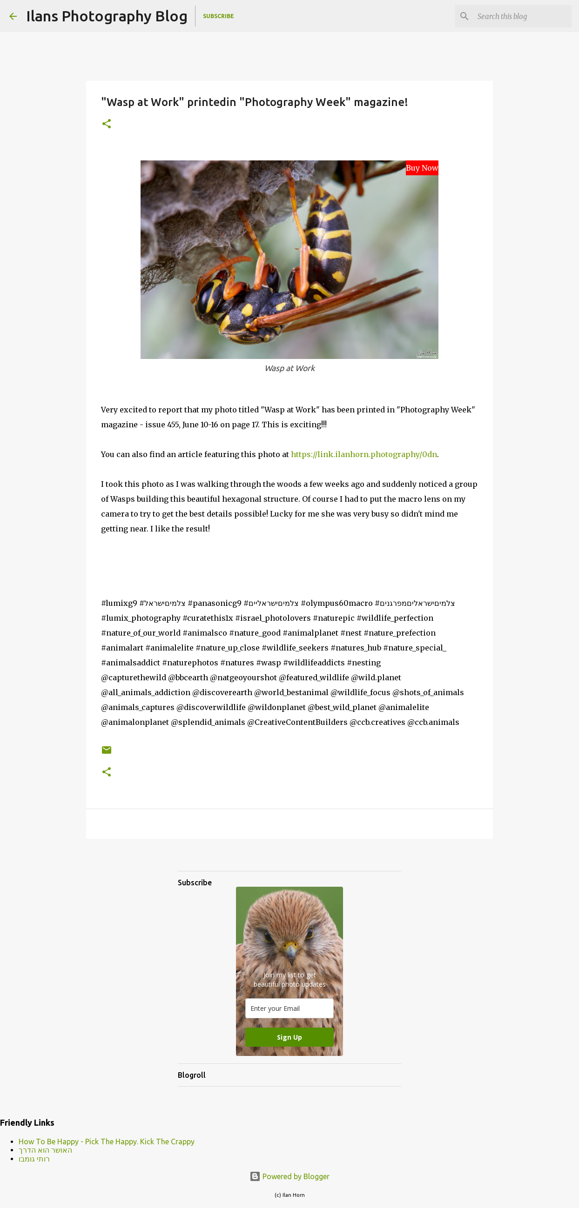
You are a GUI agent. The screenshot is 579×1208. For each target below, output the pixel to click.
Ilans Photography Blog (107, 15)
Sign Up (289, 1037)
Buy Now (422, 168)
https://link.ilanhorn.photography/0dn (364, 454)
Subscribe (218, 16)
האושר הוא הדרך (45, 1150)
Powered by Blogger (289, 1176)
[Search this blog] (523, 16)
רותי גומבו (34, 1159)
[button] (106, 124)
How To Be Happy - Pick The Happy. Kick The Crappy (107, 1141)
